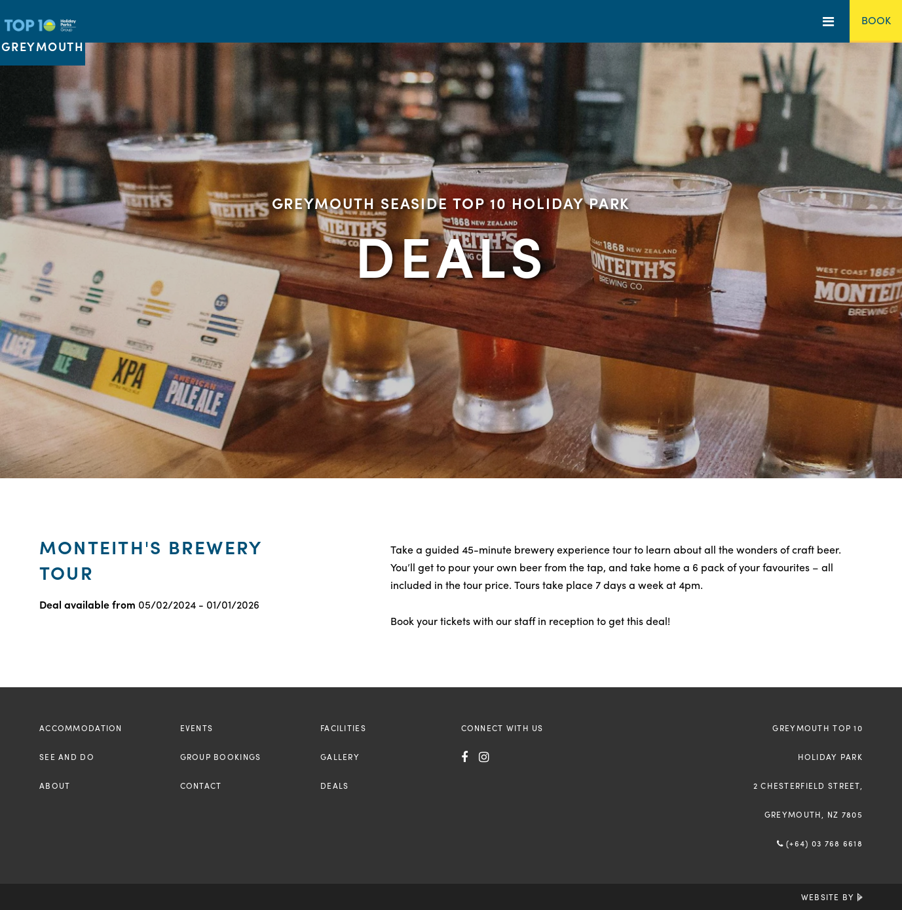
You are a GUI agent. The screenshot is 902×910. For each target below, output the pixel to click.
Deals (334, 785)
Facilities (343, 728)
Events (197, 728)
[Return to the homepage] (42, 33)
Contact (201, 785)
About (54, 785)
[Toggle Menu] (828, 21)
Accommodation (80, 728)
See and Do (66, 757)
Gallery (340, 757)
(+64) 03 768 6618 (820, 843)
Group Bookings (220, 757)
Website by (832, 897)
